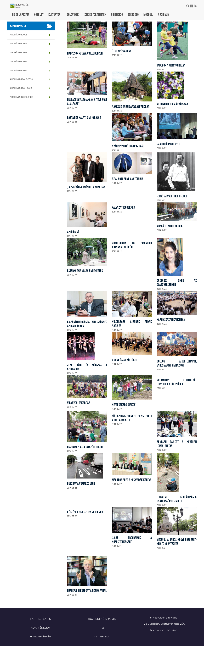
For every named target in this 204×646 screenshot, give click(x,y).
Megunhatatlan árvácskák (172, 104)
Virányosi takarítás (78, 403)
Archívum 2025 (18, 35)
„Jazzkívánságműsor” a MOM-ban (86, 187)
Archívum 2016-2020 (21, 79)
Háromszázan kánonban (171, 319)
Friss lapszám (20, 14)
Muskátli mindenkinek (170, 226)
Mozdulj (148, 14)
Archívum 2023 (18, 53)
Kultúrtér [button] (55, 14)
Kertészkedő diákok (124, 405)
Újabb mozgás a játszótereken (85, 447)
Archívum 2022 (18, 62)
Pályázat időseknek (123, 207)
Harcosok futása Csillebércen (85, 53)
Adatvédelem (40, 628)
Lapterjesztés (40, 619)
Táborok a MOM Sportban (171, 65)
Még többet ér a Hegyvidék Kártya (131, 480)
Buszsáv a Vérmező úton (81, 483)
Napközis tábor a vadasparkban (130, 106)
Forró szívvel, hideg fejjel (172, 196)
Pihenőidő (117, 14)
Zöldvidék (73, 14)
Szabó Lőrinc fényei (168, 144)
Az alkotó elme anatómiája (127, 179)
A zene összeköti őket (124, 360)
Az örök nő (73, 232)
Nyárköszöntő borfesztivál (128, 146)
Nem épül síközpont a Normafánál (87, 590)
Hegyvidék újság (21, 6)
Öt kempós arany (121, 51)
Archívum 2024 (18, 44)
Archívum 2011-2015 (21, 88)
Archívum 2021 (18, 70)
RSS (102, 628)
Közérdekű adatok (102, 619)
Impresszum (102, 636)
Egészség (133, 14)
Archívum (163, 14)
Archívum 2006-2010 (21, 97)
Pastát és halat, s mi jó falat (84, 117)
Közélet (39, 14)
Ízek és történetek (95, 14)
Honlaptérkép (40, 636)
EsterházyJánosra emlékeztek (85, 271)
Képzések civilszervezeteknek (85, 512)
